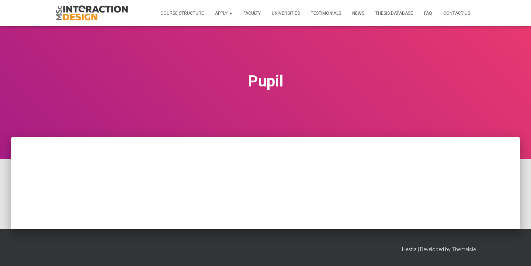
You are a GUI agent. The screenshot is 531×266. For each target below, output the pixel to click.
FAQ (428, 13)
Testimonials (326, 13)
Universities (286, 13)
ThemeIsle (464, 249)
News (358, 13)
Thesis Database (394, 13)
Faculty (252, 13)
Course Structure (182, 13)
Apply (223, 13)
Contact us (456, 13)
